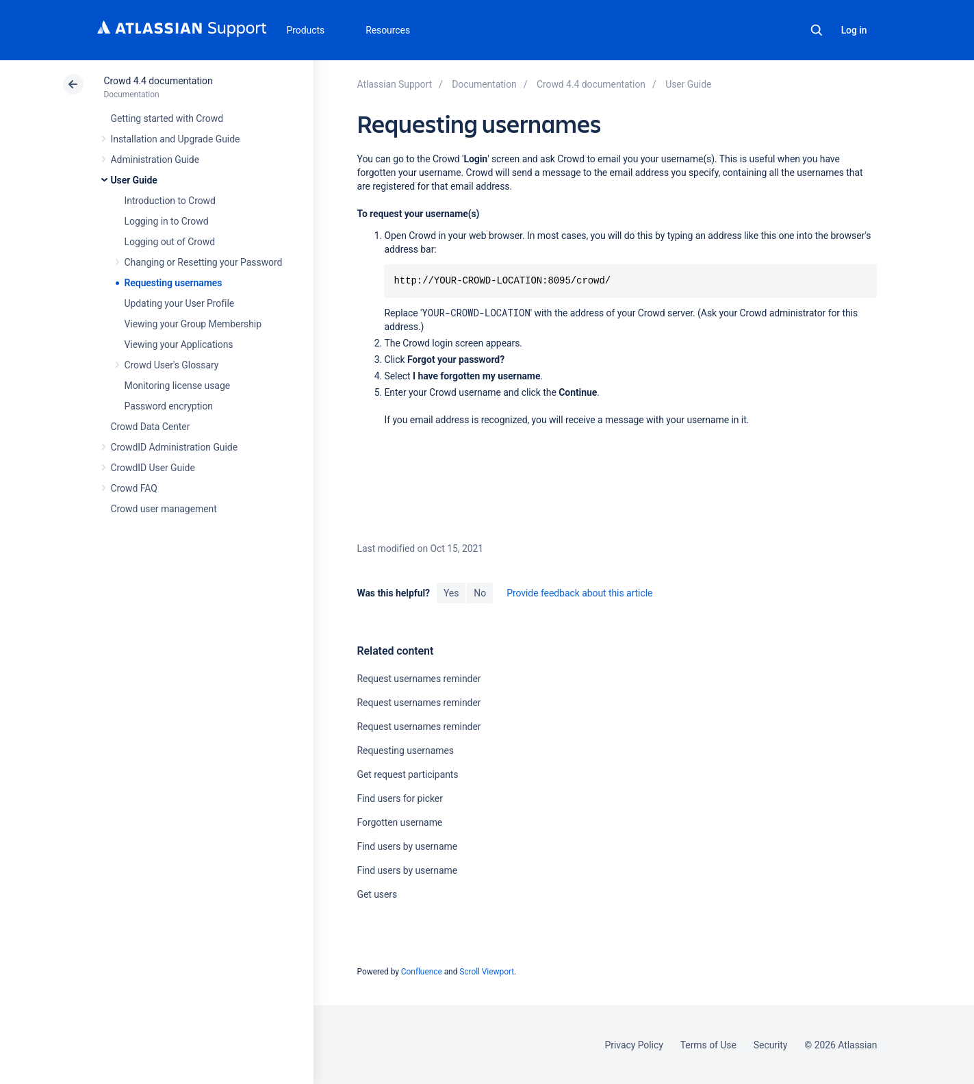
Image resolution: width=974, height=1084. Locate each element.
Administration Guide (155, 159)
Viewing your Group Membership (193, 323)
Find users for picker (399, 798)
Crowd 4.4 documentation (158, 80)
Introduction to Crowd (170, 200)
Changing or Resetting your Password (204, 262)
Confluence (421, 971)
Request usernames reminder (418, 678)
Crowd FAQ (134, 488)
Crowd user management (164, 508)
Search (817, 30)
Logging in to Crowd (167, 221)
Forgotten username (399, 822)
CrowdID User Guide (153, 467)
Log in (854, 30)
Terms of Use (708, 1044)
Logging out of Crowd (170, 241)
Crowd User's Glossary (172, 365)
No (480, 593)
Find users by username (407, 846)
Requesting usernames (173, 282)
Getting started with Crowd (167, 118)
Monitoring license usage (178, 385)
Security (771, 1044)
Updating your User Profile (180, 303)
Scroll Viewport (486, 971)
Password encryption (169, 406)
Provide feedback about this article (579, 593)
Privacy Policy (634, 1044)
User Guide (134, 180)
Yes (451, 593)
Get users (377, 894)
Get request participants (407, 774)
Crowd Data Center (150, 426)
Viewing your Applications (179, 344)
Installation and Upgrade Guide (175, 139)
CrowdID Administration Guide (174, 447)
